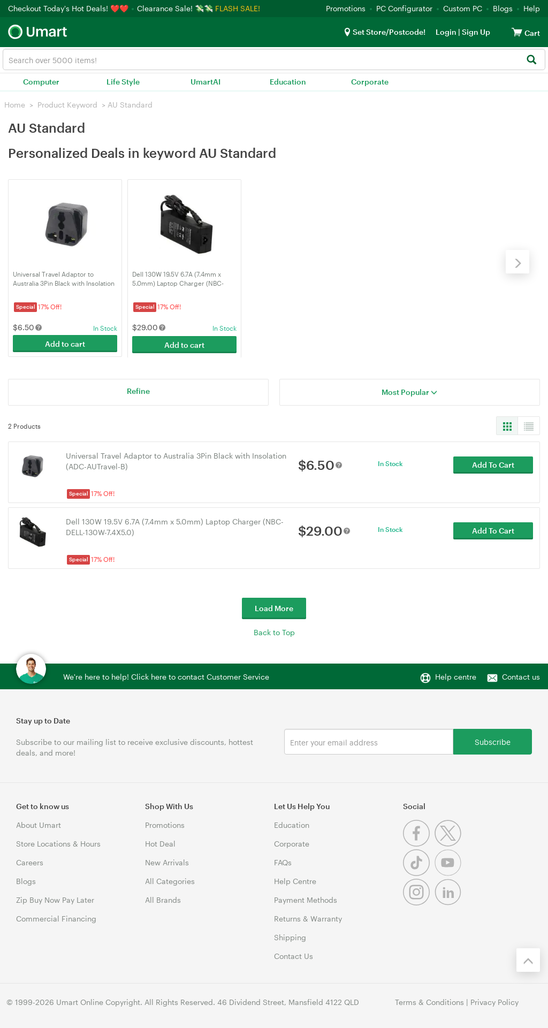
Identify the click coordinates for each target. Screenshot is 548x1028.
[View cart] (517, 31)
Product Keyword (67, 104)
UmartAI (205, 81)
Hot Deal (160, 842)
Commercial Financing (56, 917)
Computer (41, 81)
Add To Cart (493, 464)
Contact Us (293, 955)
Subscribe (493, 740)
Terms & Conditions (429, 1001)
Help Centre (295, 880)
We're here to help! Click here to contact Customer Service (166, 675)
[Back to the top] (528, 959)
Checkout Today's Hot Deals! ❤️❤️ (69, 8)
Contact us (521, 675)
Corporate (370, 81)
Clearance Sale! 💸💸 (175, 8)
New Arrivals (167, 861)
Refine (138, 389)
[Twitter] (449, 842)
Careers (29, 861)
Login (446, 31)
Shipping (290, 936)
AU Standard (130, 104)
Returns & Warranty (308, 917)
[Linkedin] (449, 901)
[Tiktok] (419, 872)
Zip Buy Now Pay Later (55, 898)
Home (14, 104)
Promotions (346, 8)
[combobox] (274, 59)
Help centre (455, 675)
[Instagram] (419, 901)
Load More (274, 607)
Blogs (503, 8)
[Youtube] (449, 872)
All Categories (170, 880)
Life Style (123, 81)
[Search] (531, 60)
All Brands (163, 898)
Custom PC (462, 8)
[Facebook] (419, 842)
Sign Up (475, 31)
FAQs (283, 861)
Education (288, 81)
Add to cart (65, 343)
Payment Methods (305, 898)
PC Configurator (404, 8)
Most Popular (409, 390)
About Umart (38, 823)
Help (531, 8)
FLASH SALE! (237, 8)
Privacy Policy (494, 1001)
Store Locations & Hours (58, 842)
